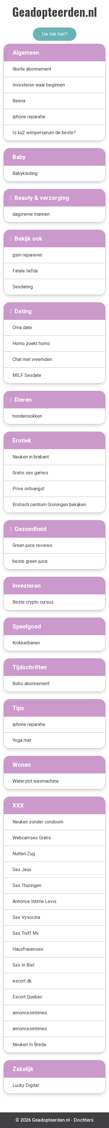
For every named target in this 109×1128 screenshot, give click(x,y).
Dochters (84, 1120)
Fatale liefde (25, 271)
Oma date (22, 327)
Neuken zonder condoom (37, 822)
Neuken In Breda (29, 1044)
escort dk (22, 981)
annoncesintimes (29, 1012)
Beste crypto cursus (32, 602)
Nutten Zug (23, 853)
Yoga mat (21, 740)
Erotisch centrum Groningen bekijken (49, 504)
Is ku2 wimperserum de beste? (44, 132)
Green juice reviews (32, 545)
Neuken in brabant (30, 457)
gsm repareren (27, 255)
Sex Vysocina (26, 917)
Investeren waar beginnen (38, 85)
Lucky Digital (25, 1085)
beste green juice (30, 561)
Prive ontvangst (28, 488)
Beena (18, 101)
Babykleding (24, 173)
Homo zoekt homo (31, 343)
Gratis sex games (30, 472)
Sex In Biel (23, 965)
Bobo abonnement (30, 683)
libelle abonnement (31, 69)
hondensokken (27, 416)
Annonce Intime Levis (34, 901)
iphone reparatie (28, 116)
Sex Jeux (21, 869)
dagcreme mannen (31, 214)
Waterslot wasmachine (35, 781)
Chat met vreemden (32, 359)
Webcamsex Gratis (31, 838)
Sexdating (22, 287)
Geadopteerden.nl (54, 11)
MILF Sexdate (26, 375)
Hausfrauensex (27, 949)
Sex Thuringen (26, 885)
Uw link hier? (54, 34)
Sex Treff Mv (25, 933)
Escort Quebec (27, 997)
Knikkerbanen (26, 643)
